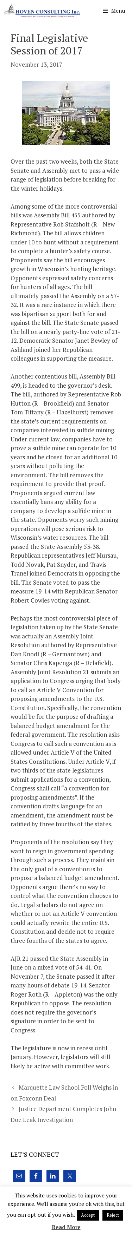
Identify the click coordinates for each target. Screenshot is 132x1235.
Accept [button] (88, 1215)
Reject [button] (113, 1215)
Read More (66, 1226)
